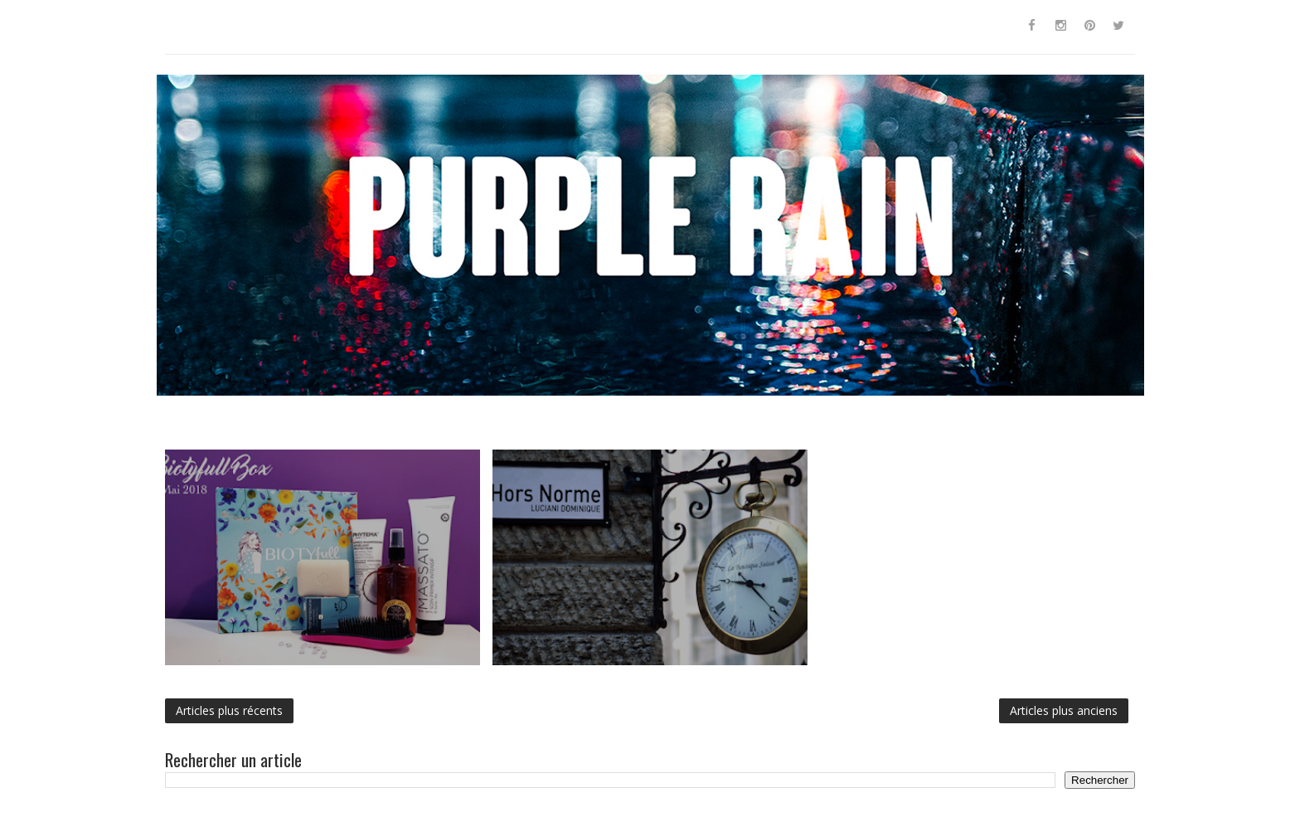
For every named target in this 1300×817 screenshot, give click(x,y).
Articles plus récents (229, 710)
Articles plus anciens (1064, 710)
